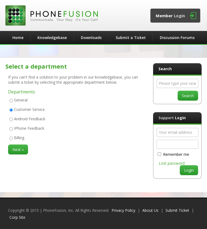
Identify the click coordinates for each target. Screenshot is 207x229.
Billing (19, 137)
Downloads (91, 37)
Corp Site (17, 217)
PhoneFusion (51, 15)
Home (17, 37)
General (20, 100)
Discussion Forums (177, 37)
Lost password (172, 163)
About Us (150, 210)
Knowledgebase (52, 37)
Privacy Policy (123, 210)
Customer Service (29, 109)
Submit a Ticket (131, 37)
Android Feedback (29, 118)
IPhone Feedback (29, 128)
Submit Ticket (177, 210)
